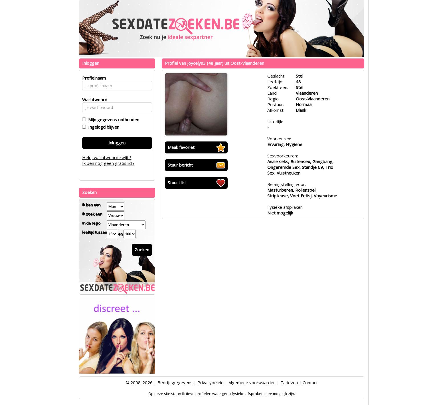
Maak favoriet (181, 147)
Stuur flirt (177, 182)
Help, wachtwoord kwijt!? (107, 157)
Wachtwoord (93, 99)
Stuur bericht (180, 165)
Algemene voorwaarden (252, 382)
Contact (310, 382)
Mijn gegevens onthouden (112, 119)
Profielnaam (93, 78)
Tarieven (289, 382)
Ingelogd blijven (102, 127)
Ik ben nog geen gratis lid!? (108, 163)
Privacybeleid (210, 382)
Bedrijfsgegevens (175, 382)
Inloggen (117, 142)
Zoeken (142, 249)
